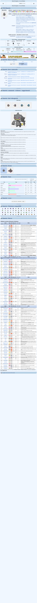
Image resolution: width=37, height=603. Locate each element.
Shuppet (12, 63)
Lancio (5, 341)
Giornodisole (5, 313)
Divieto (5, 247)
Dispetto (5, 231)
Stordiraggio (5, 275)
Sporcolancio (5, 274)
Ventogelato (5, 304)
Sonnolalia (5, 360)
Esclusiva (5, 261)
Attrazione (5, 336)
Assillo (5, 355)
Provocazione (5, 314)
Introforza (5, 311)
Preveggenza (5, 269)
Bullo (5, 358)
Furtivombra (5, 264)
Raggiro (5, 253)
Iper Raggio (5, 316)
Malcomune (5, 290)
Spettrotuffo (5, 225)
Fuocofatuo (5, 239)
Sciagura (5, 242)
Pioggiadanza (5, 319)
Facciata (5, 333)
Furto (5, 338)
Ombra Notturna (5, 234)
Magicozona (6, 287)
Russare (5, 298)
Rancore (5, 252)
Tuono (6, 324)
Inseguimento (5, 267)
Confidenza (5, 368)
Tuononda (5, 352)
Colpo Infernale (5, 282)
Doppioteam (5, 330)
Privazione (5, 293)
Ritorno (5, 325)
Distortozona (5, 363)
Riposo (5, 335)
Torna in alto (18, 53)
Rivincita (5, 349)
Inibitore (5, 266)
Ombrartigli (5, 347)
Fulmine (5, 322)
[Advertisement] (12, 56)
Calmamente (5, 308)
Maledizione (6, 244)
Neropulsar (5, 365)
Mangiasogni (5, 357)
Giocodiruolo (5, 285)
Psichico (5, 327)
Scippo (5, 250)
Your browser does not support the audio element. (18, 201)
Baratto (5, 279)
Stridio (5, 228)
